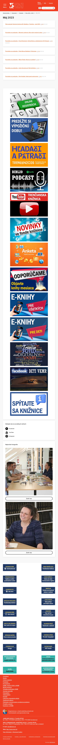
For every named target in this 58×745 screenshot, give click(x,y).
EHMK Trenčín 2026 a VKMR (11, 685)
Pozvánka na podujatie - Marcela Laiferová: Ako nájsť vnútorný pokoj (24, 32)
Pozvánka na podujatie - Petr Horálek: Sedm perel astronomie (21, 76)
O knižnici (6, 676)
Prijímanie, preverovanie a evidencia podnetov (16, 702)
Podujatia (21, 13)
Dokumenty (14, 13)
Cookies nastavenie (7, 736)
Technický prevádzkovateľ (49, 736)
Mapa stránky (40, 3)
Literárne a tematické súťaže (11, 698)
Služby (5, 678)
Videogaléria (6, 694)
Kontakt (5, 696)
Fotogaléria (6, 693)
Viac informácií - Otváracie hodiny (12, 732)
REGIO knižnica (7, 687)
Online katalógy (7, 680)
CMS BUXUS (52, 742)
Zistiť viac (29, 498)
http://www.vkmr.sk (11, 729)
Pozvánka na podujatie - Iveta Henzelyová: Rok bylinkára (20, 68)
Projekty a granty (8, 704)
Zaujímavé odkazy (8, 700)
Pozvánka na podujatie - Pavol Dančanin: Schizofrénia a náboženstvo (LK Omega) (27, 41)
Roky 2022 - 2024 (29, 13)
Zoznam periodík (8, 691)
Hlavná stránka (6, 13)
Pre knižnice (6, 683)
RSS (45, 3)
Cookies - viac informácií (20, 736)
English (51, 3)
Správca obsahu (6, 738)
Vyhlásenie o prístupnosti (34, 736)
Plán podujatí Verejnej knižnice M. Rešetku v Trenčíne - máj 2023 (22, 24)
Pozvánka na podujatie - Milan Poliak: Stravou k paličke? (20, 59)
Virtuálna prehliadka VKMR (10, 689)
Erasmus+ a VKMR (8, 706)
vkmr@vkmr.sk (11, 726)
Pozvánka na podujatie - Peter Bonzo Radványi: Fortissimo (21, 51)
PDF (43, 24)
